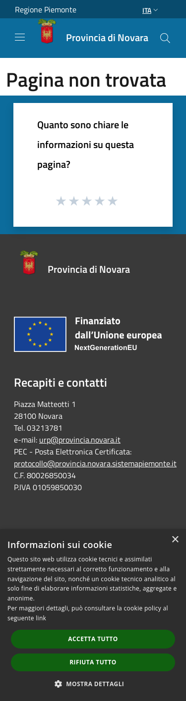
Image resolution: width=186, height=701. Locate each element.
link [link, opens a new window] (41, 618)
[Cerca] (165, 38)
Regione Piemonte (45, 9)
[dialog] (93, 615)
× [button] (175, 540)
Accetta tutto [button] (93, 639)
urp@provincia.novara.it (80, 440)
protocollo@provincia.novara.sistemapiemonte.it (95, 463)
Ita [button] (151, 10)
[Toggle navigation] (20, 37)
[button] (93, 684)
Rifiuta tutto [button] (93, 662)
